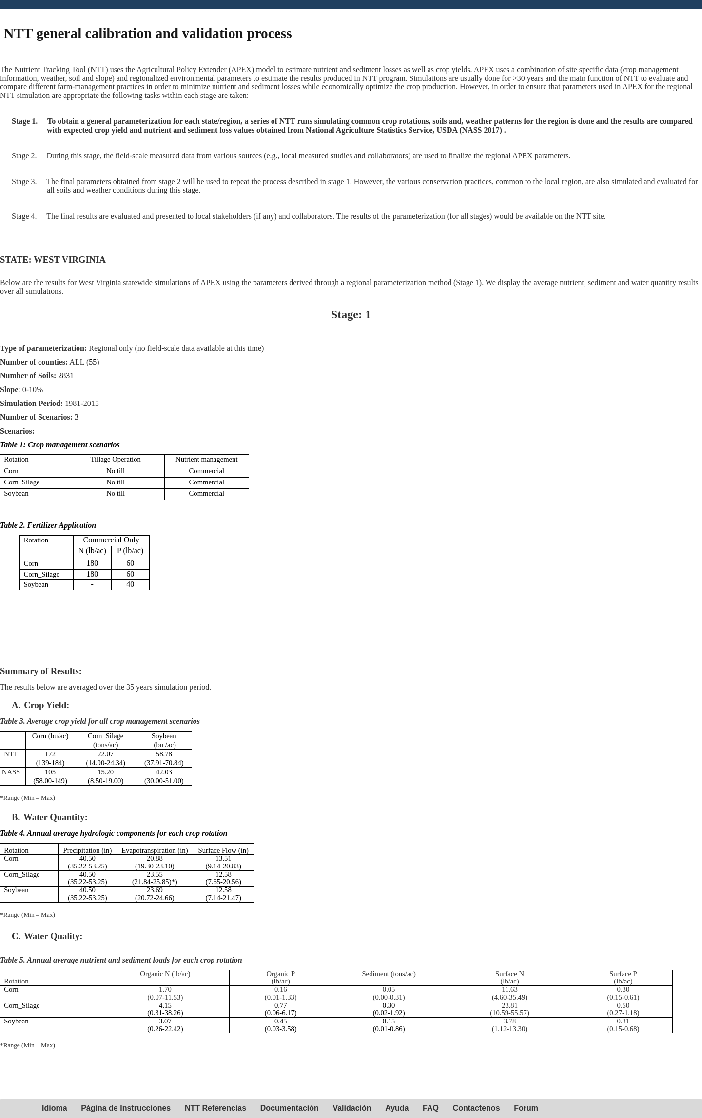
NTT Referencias (215, 1108)
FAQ (431, 1108)
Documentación (289, 1108)
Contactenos (476, 1108)
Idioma (54, 1108)
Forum (526, 1108)
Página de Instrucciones (126, 1108)
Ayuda (397, 1108)
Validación (351, 1108)
